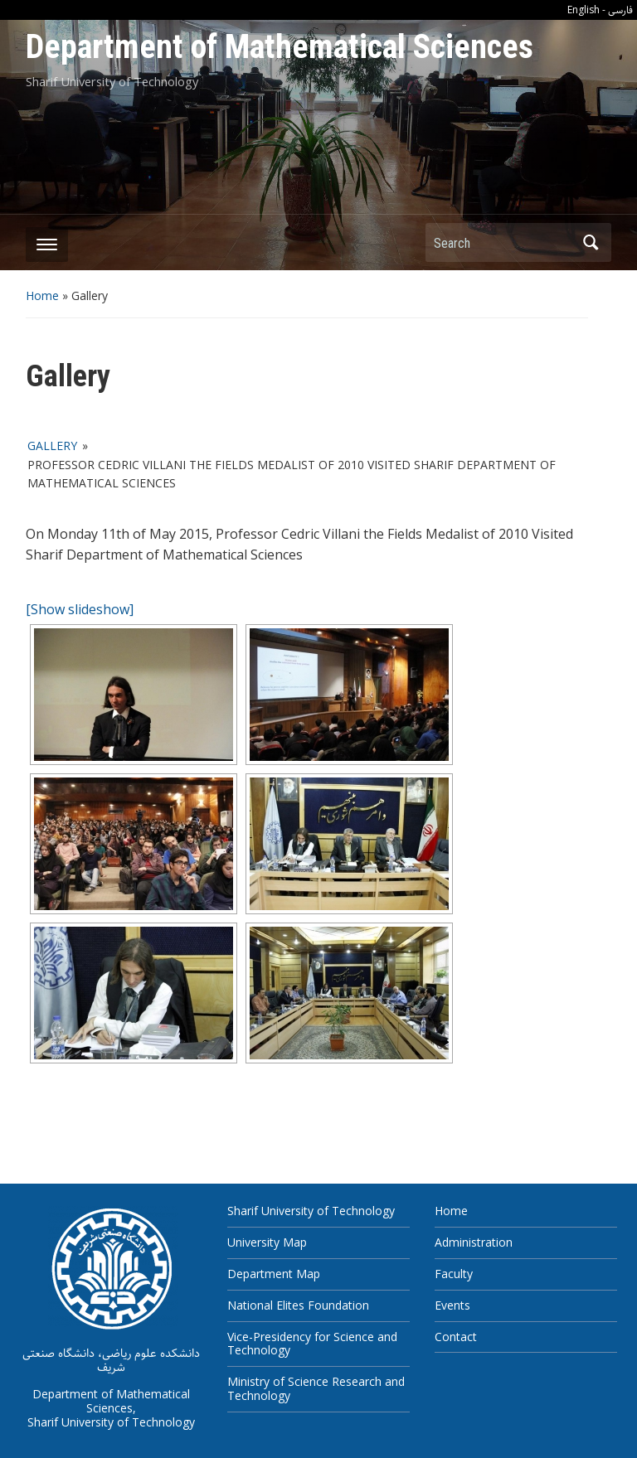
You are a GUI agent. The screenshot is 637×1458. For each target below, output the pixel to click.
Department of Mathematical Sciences (279, 46)
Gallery (52, 445)
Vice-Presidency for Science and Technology (312, 1344)
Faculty (454, 1273)
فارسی (620, 10)
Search (590, 242)
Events (452, 1305)
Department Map (273, 1273)
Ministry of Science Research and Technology (316, 1388)
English (583, 9)
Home (42, 295)
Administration (474, 1242)
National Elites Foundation (298, 1305)
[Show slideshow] (80, 609)
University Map (267, 1242)
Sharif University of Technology (311, 1210)
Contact (456, 1336)
